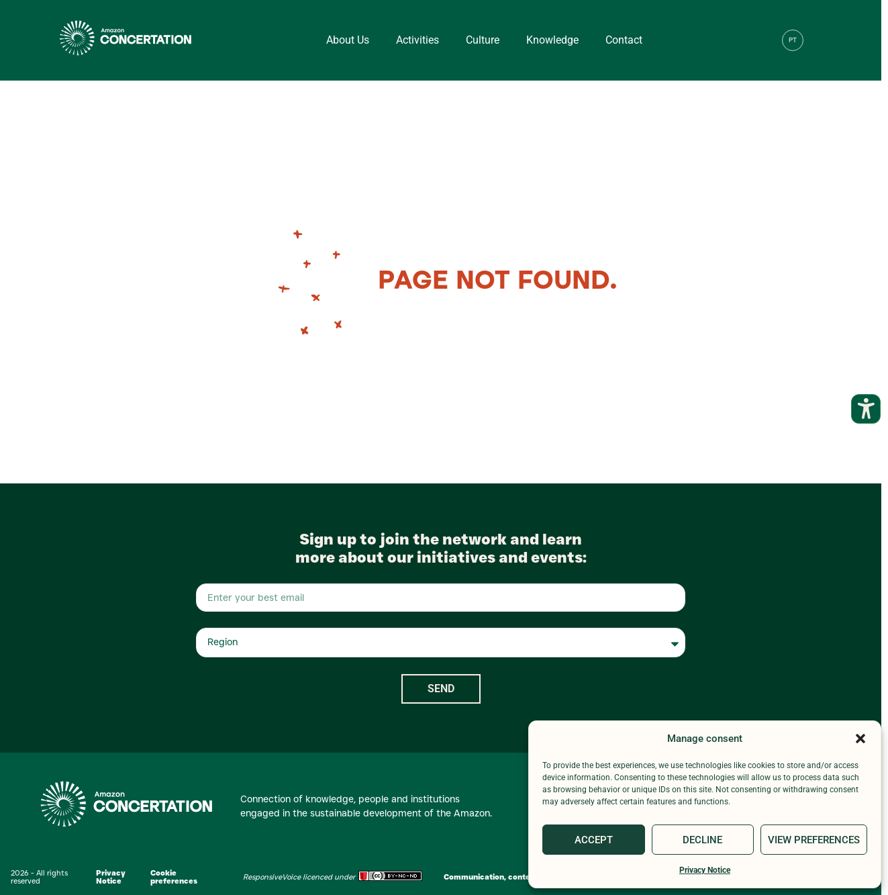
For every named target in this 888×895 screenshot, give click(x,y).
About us (347, 40)
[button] (860, 738)
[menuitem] (792, 40)
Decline (702, 840)
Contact (623, 40)
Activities (417, 40)
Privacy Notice (704, 870)
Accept (594, 840)
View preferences (814, 840)
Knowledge (552, 40)
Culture (482, 40)
